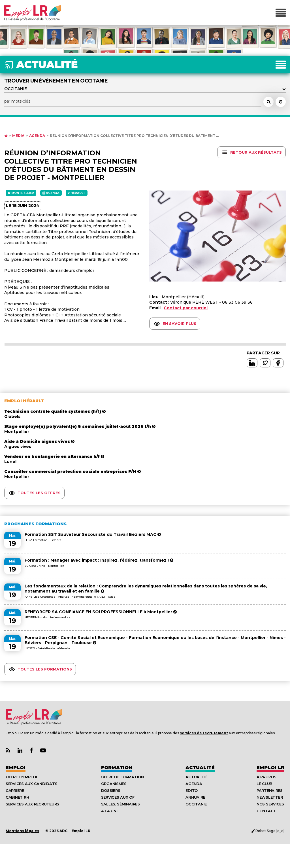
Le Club (264, 783)
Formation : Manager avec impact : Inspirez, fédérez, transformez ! (99, 560)
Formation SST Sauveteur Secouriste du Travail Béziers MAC (93, 534)
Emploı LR (270, 767)
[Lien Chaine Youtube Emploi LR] (43, 751)
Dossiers (110, 790)
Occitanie (196, 804)
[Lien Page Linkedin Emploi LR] (20, 751)
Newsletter (270, 797)
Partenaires (270, 790)
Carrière (15, 790)
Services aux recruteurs (32, 804)
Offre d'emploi (21, 777)
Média (18, 136)
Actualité (200, 767)
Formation (116, 767)
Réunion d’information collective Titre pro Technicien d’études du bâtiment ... (134, 136)
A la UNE (110, 811)
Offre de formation (122, 777)
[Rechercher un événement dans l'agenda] (268, 102)
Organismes (114, 783)
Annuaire (195, 797)
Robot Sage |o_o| (267, 831)
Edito (191, 790)
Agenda (37, 136)
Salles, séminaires (120, 804)
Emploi (15, 767)
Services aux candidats (31, 783)
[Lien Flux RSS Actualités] (8, 751)
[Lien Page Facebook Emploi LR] (31, 751)
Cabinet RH (17, 797)
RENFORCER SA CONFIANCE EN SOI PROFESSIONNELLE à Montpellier (101, 611)
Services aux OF (118, 797)
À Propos (266, 777)
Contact (266, 811)
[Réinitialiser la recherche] (281, 102)
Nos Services (270, 804)
